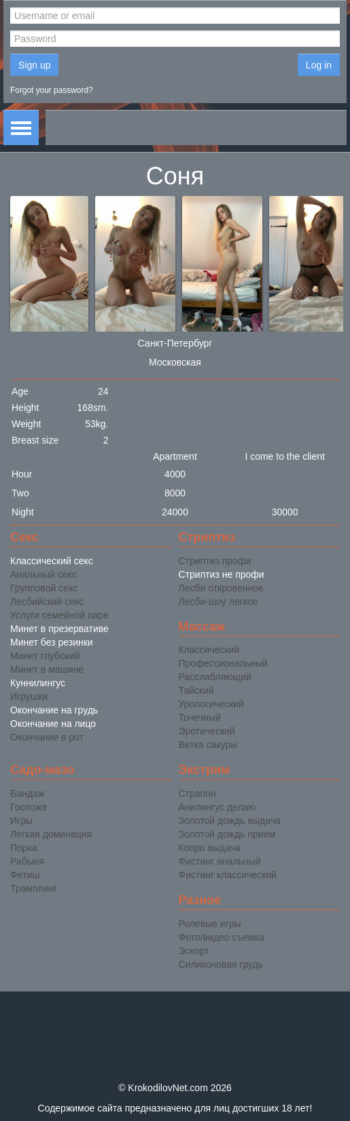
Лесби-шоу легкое (218, 601)
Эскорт (194, 950)
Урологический (211, 704)
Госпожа (28, 807)
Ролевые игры (210, 923)
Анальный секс (43, 574)
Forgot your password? (51, 90)
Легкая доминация (51, 834)
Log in (319, 65)
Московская (175, 362)
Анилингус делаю (217, 807)
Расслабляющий (215, 676)
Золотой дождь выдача (230, 820)
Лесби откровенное (221, 588)
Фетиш (24, 874)
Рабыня (27, 861)
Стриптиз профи (215, 560)
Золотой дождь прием (227, 834)
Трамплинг (33, 888)
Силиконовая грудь (221, 964)
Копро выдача (210, 847)
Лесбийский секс (47, 601)
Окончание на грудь (54, 710)
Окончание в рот (47, 737)
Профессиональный (223, 663)
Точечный (200, 717)
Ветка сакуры (208, 744)
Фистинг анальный (220, 861)
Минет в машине (47, 669)
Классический (209, 649)
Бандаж (27, 793)
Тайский (196, 690)
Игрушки (29, 696)
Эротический (207, 731)
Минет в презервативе (59, 628)
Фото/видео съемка (221, 937)
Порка (23, 847)
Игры (21, 820)
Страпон (197, 793)
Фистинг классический (228, 874)
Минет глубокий (45, 655)
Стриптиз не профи (221, 574)
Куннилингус (37, 682)
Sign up (34, 65)
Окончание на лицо (53, 723)
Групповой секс (43, 588)
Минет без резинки (51, 642)
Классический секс (51, 560)
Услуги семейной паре (59, 615)
